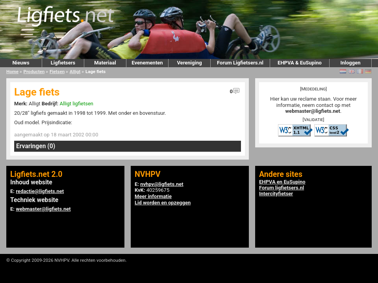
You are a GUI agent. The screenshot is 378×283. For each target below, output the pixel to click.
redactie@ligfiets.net (40, 191)
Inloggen (350, 63)
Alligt (75, 71)
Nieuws (20, 63)
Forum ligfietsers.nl (281, 188)
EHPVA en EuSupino (282, 182)
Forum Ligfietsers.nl (240, 63)
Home (12, 71)
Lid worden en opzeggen (163, 203)
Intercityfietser (276, 194)
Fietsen (57, 71)
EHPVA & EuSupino (300, 63)
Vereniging (189, 63)
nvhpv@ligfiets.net (161, 184)
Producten (34, 71)
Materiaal (105, 63)
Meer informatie (153, 196)
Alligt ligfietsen (77, 104)
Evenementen (147, 63)
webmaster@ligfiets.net (312, 111)
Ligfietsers (63, 63)
